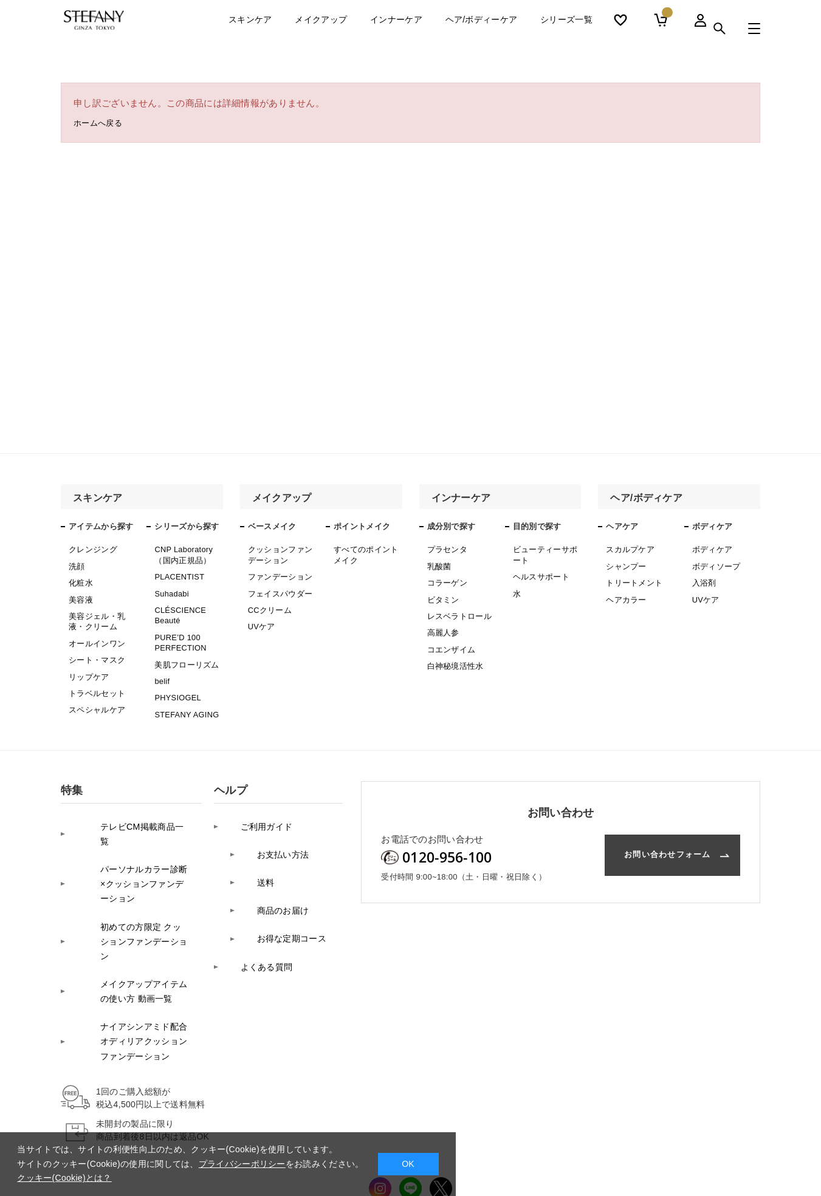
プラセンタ (446, 548)
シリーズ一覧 (566, 28)
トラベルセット (95, 676)
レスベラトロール (457, 608)
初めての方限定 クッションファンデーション (128, 877)
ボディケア (711, 548)
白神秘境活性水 (453, 652)
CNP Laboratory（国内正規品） (181, 552)
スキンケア (250, 28)
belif (161, 664)
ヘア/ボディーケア (481, 28)
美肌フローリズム (184, 648)
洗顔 (76, 563)
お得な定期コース (278, 877)
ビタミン (442, 593)
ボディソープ (714, 563)
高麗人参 (442, 622)
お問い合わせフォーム (647, 835)
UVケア (260, 616)
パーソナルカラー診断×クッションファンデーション (127, 834)
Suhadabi (170, 587)
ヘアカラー (625, 593)
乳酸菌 (438, 563)
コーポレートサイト (683, 1145)
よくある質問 (253, 895)
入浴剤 (703, 578)
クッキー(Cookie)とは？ (64, 1178)
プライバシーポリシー (242, 1164)
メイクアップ (321, 28)
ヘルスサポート (539, 572)
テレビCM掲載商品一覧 (125, 800)
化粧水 (80, 578)
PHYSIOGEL (176, 678)
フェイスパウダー (277, 587)
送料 (250, 838)
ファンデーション (277, 572)
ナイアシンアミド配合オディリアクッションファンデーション (127, 954)
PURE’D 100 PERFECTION (178, 629)
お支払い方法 (269, 819)
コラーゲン (446, 578)
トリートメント (632, 578)
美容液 (80, 593)
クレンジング (91, 548)
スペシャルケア (95, 690)
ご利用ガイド (253, 800)
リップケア (87, 661)
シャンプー (625, 563)
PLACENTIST (177, 572)
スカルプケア (628, 548)
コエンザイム (449, 638)
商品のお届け (269, 857)
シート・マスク (95, 646)
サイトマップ (550, 1145)
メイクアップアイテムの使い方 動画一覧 (127, 912)
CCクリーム (268, 602)
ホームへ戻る (101, 125)
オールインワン (95, 631)
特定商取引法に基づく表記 (463, 1145)
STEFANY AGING (184, 693)
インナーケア (396, 28)
